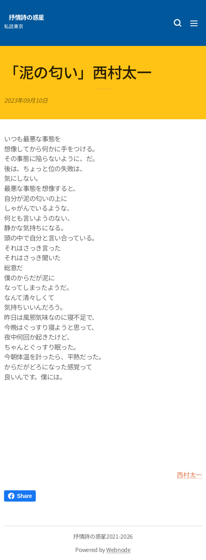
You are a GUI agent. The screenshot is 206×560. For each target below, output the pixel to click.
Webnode (118, 549)
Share (20, 496)
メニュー (194, 23)
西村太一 (189, 474)
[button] (177, 23)
